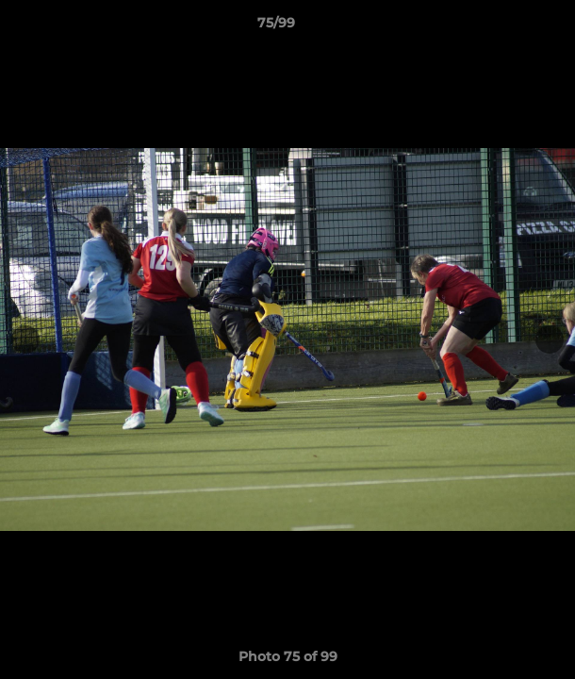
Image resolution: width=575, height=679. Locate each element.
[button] (507, 27)
